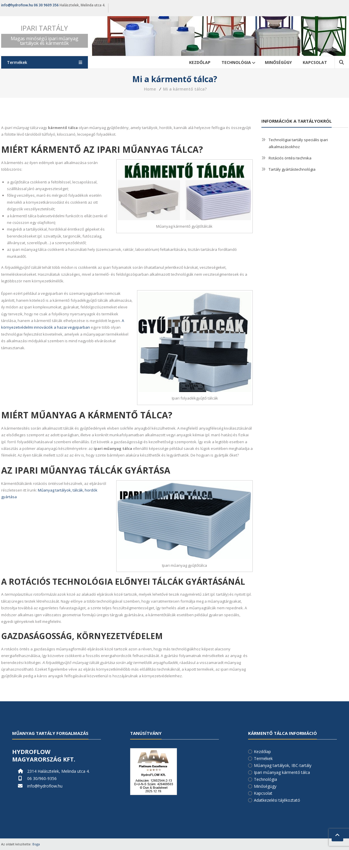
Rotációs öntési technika (290, 158)
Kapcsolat (315, 62)
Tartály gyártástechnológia (292, 169)
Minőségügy (278, 62)
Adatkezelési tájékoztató (277, 800)
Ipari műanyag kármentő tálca (282, 772)
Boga (36, 844)
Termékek (263, 758)
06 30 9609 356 (46, 5)
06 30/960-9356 (42, 778)
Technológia (236, 62)
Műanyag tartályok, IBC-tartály (282, 765)
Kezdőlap (199, 62)
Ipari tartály (44, 28)
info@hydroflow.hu (17, 5)
